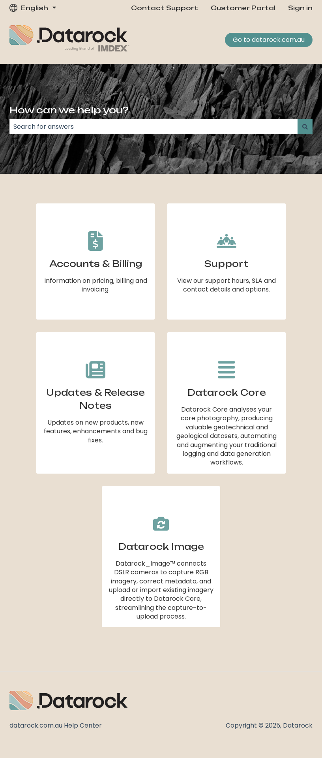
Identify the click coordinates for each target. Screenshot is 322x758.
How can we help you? (69, 110)
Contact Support (164, 8)
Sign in (300, 8)
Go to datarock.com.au (269, 39)
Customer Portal (243, 8)
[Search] (305, 126)
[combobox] (153, 126)
